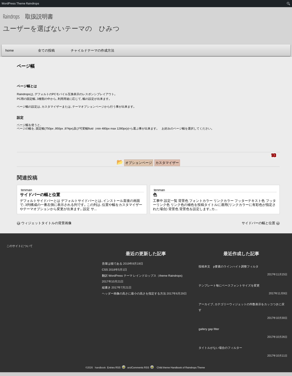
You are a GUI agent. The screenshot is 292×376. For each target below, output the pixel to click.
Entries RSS (114, 367)
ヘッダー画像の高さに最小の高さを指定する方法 (134, 293)
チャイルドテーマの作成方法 (92, 50)
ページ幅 (22, 125)
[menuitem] (288, 3)
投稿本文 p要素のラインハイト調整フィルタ (228, 266)
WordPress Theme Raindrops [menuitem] (20, 3)
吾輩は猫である (112, 263)
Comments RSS (140, 367)
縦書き (106, 287)
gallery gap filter (209, 329)
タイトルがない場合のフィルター (220, 347)
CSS (105, 269)
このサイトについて (19, 246)
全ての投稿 (46, 50)
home (9, 50)
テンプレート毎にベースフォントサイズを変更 (229, 285)
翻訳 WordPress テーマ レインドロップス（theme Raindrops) (142, 275)
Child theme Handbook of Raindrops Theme (181, 367)
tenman (26, 190)
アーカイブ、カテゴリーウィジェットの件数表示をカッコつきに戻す (241, 307)
